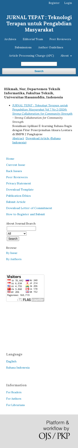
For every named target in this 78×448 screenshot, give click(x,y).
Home (10, 159)
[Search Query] (39, 64)
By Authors (14, 259)
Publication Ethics (18, 196)
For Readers (14, 392)
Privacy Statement (18, 183)
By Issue (11, 253)
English (11, 361)
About (65, 55)
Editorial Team (33, 39)
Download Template (20, 189)
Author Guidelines (50, 47)
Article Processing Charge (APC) (31, 55)
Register (54, 3)
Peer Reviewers (60, 39)
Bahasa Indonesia (18, 367)
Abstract (18, 138)
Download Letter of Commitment (29, 208)
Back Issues (14, 171)
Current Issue (15, 165)
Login (68, 3)
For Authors (13, 398)
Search (38, 71)
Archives (10, 39)
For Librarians (15, 405)
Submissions (23, 47)
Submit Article (16, 202)
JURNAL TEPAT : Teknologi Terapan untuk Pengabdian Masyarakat (39, 23)
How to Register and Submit (25, 214)
